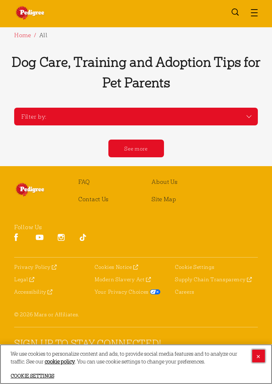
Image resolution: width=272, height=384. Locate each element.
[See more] (136, 148)
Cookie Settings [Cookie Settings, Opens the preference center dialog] (32, 376)
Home (22, 35)
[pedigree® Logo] (39, 189)
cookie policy (60, 361)
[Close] (258, 356)
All (43, 35)
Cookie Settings (195, 267)
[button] (254, 12)
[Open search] (235, 12)
